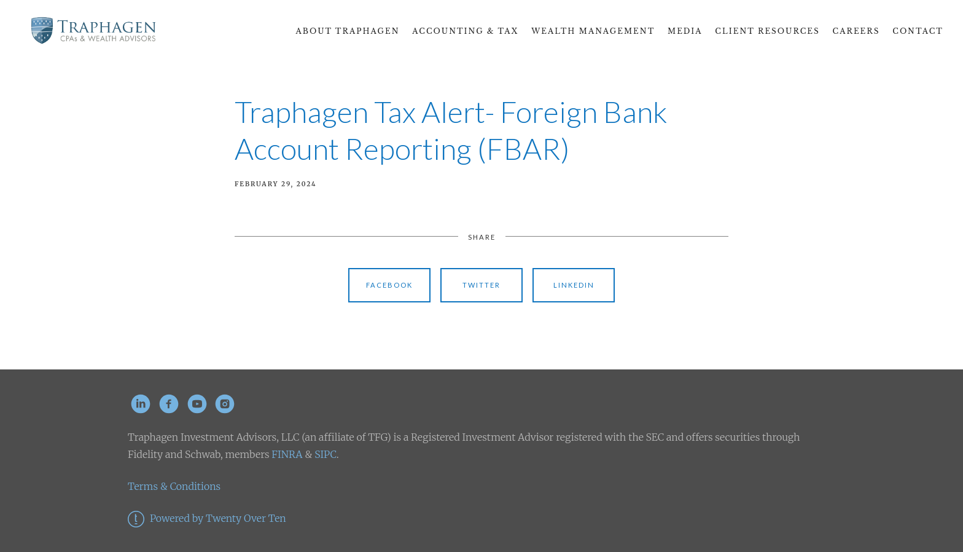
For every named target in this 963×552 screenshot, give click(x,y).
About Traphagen (348, 31)
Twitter (481, 285)
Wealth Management (593, 31)
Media (685, 31)
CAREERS (856, 31)
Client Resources (767, 31)
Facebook (389, 285)
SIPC (324, 454)
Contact (917, 31)
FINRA (286, 454)
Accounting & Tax (465, 31)
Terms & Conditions (174, 486)
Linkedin (574, 285)
